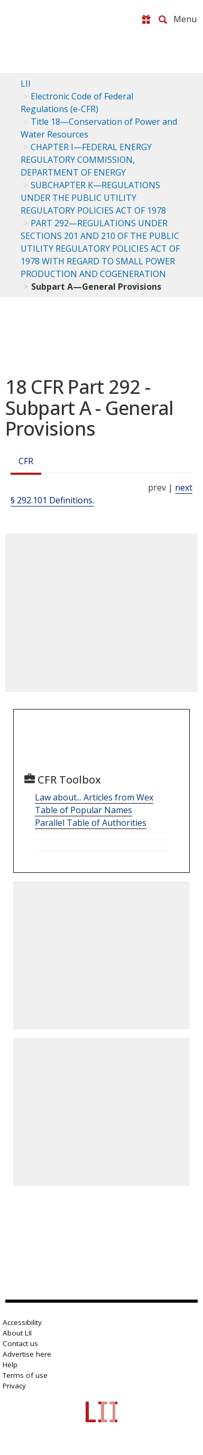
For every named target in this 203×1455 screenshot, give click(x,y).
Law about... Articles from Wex (94, 797)
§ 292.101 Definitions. (52, 500)
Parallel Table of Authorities (90, 822)
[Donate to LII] (146, 19)
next (183, 487)
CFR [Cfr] (26, 461)
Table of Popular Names (83, 810)
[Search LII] (162, 19)
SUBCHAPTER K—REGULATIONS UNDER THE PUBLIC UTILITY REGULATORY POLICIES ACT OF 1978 (93, 197)
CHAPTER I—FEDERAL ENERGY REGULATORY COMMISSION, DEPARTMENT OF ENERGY (86, 159)
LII (26, 83)
